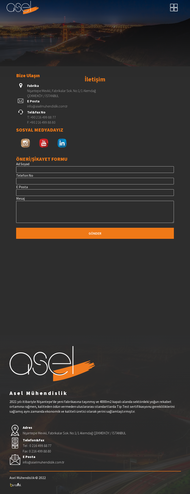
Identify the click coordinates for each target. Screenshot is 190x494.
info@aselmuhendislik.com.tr (47, 106)
